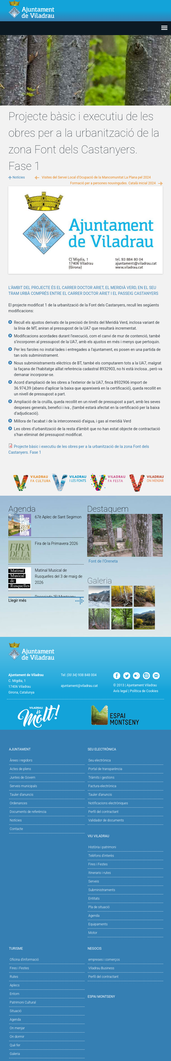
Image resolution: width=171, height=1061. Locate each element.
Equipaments (97, 924)
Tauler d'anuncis (21, 795)
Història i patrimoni (102, 847)
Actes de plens (20, 769)
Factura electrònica (102, 786)
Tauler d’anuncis (100, 795)
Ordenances (18, 803)
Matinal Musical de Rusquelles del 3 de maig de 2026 (58, 576)
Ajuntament (46, 749)
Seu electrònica (99, 760)
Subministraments (101, 890)
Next (158, 540)
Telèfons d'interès (101, 856)
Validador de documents (106, 820)
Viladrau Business (101, 968)
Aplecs (14, 985)
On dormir (17, 1037)
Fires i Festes (97, 864)
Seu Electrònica (125, 749)
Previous (91, 540)
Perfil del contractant (103, 812)
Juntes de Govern (22, 777)
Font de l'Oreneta (103, 561)
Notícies (18, 177)
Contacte (16, 829)
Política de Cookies (144, 691)
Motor (92, 933)
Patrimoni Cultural (23, 1002)
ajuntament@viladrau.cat (79, 686)
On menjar (17, 1028)
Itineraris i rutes (99, 873)
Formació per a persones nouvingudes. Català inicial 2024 (113, 183)
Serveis (93, 881)
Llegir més (17, 600)
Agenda (93, 916)
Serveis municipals (23, 786)
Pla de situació (99, 907)
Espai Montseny (101, 997)
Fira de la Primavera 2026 (56, 543)
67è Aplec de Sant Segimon (58, 517)
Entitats (93, 898)
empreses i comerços (104, 960)
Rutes (14, 977)
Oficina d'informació (24, 960)
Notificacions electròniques (108, 803)
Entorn (14, 994)
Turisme (46, 948)
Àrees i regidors (21, 760)
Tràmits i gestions (101, 777)
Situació (15, 1011)
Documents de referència (28, 812)
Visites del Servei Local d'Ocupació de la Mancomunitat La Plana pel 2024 (96, 177)
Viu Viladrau (125, 835)
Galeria (15, 1054)
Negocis (125, 948)
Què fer (15, 1045)
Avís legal (120, 691)
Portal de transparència (105, 769)
